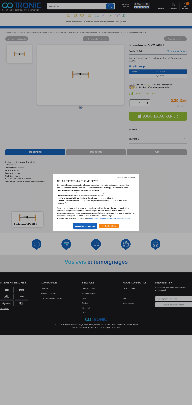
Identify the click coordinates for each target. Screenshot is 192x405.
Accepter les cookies (85, 225)
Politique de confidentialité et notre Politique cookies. (109, 218)
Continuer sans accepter (125, 177)
